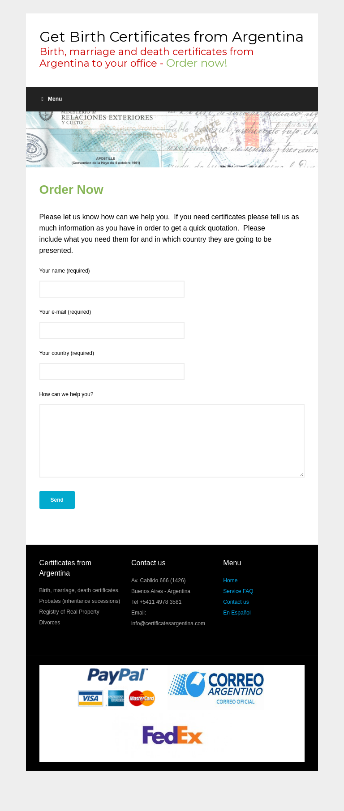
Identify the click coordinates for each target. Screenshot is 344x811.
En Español (236, 626)
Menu (52, 99)
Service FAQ (238, 605)
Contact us (236, 615)
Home (230, 594)
